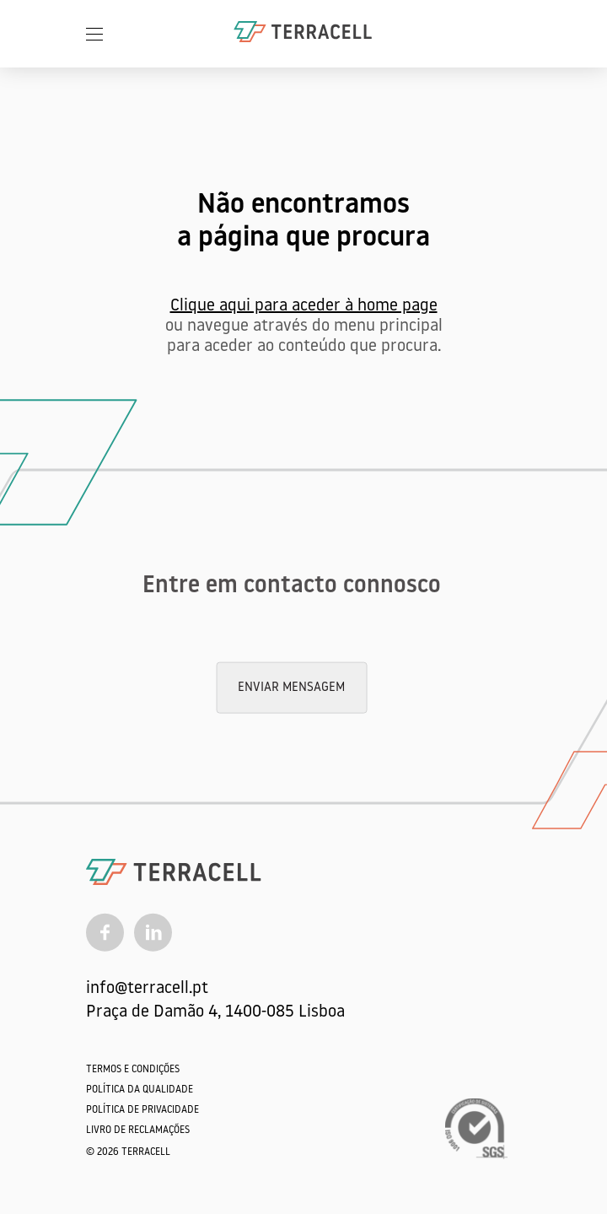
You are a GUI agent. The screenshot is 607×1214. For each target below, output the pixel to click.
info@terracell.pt (147, 988)
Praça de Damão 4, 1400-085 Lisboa (215, 1012)
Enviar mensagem (291, 688)
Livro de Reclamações (138, 1130)
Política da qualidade (139, 1090)
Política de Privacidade (142, 1110)
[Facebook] (105, 932)
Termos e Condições (133, 1070)
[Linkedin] (153, 932)
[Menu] (94, 34)
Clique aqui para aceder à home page (304, 306)
